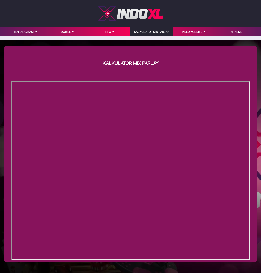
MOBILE (66, 32)
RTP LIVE (236, 32)
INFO (108, 32)
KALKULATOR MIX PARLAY (151, 32)
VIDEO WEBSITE (192, 32)
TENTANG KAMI (24, 32)
